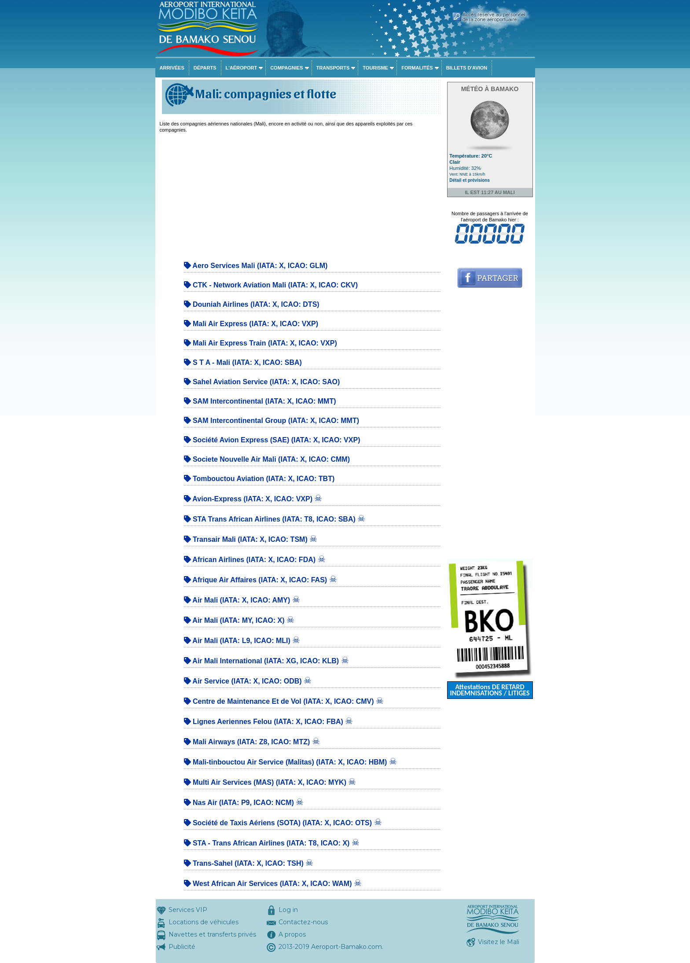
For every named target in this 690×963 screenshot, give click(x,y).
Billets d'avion (466, 67)
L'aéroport (241, 67)
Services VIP (188, 910)
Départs (205, 67)
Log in (288, 910)
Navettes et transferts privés (212, 934)
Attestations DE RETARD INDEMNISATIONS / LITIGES (489, 690)
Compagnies (286, 67)
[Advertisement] (300, 194)
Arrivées (172, 67)
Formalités (417, 67)
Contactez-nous (303, 922)
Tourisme (375, 67)
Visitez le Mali (498, 942)
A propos (292, 934)
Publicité (182, 947)
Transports (333, 67)
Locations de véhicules (204, 922)
